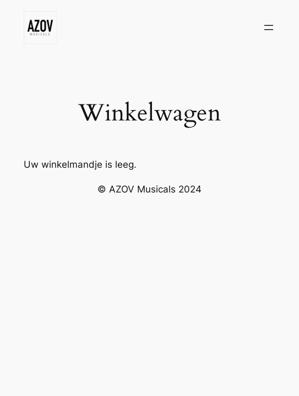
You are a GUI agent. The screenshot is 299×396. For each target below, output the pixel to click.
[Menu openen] (268, 27)
